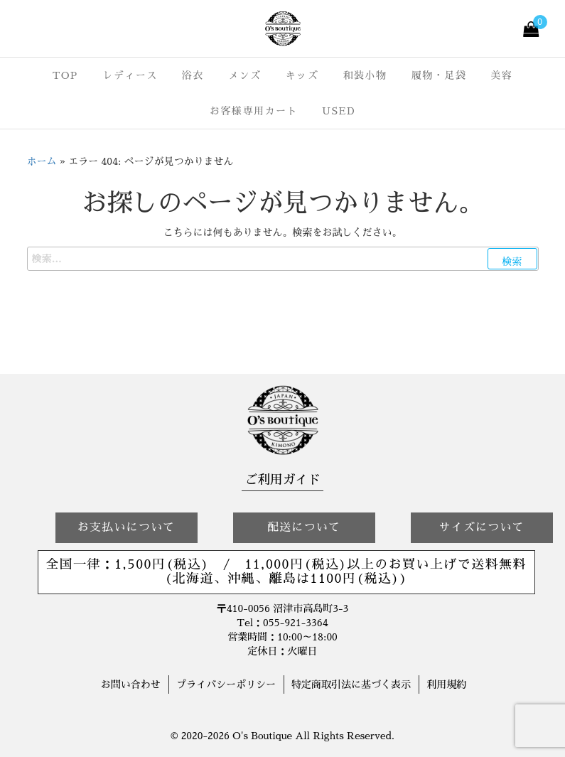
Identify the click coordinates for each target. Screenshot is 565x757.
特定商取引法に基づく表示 (351, 684)
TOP (65, 75)
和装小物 (365, 75)
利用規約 (446, 684)
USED (338, 111)
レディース (130, 75)
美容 (501, 75)
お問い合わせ (131, 684)
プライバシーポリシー (226, 684)
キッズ (302, 75)
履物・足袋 (439, 75)
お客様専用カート (254, 111)
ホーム (42, 161)
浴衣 (193, 75)
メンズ (245, 75)
